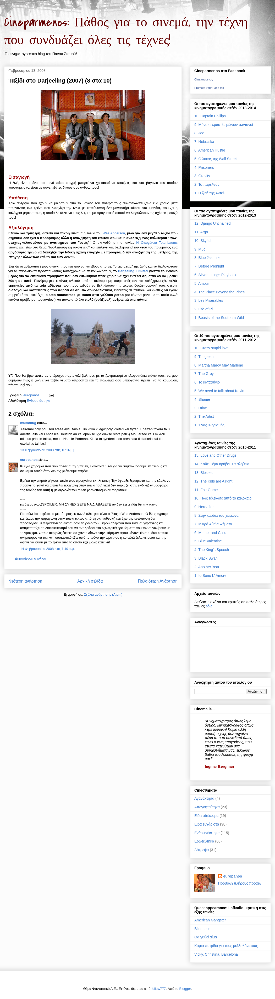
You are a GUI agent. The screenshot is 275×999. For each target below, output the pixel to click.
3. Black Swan (206, 558)
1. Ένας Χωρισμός (209, 425)
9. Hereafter (204, 507)
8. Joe (199, 133)
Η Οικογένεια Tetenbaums (157, 243)
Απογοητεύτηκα (207, 807)
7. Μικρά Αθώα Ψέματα (213, 524)
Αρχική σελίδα (90, 581)
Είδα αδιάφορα (206, 816)
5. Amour (201, 283)
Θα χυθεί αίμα (205, 937)
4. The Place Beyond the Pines (219, 292)
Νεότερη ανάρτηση (25, 581)
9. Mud (200, 249)
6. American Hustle (209, 150)
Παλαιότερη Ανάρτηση (158, 581)
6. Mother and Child (210, 533)
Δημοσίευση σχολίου (30, 558)
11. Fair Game (206, 490)
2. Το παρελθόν (206, 184)
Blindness (202, 929)
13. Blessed (203, 473)
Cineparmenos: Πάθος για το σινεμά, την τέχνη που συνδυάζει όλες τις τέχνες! (126, 31)
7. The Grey (204, 373)
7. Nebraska (204, 142)
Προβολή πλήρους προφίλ (239, 883)
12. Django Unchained (212, 223)
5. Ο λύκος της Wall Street (215, 159)
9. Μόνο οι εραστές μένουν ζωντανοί (223, 125)
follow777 (158, 989)
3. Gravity (202, 176)
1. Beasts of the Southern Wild (219, 318)
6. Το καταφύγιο (207, 382)
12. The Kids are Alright (213, 481)
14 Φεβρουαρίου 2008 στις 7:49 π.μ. (47, 549)
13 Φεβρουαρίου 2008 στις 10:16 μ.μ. (48, 450)
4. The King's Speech (211, 550)
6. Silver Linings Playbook (215, 275)
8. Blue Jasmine (207, 257)
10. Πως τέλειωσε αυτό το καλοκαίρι (223, 498)
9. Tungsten (203, 357)
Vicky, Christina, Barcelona (216, 954)
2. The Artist (204, 416)
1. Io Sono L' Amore (210, 575)
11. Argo (201, 232)
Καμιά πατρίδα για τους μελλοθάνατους (226, 946)
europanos (28, 460)
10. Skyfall (202, 241)
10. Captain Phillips (210, 116)
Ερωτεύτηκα (204, 841)
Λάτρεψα (201, 850)
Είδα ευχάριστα (206, 824)
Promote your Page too (209, 87)
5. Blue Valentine (208, 541)
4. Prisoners (204, 167)
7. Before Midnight (209, 266)
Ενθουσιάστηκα (38, 401)
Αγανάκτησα (204, 798)
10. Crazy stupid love (211, 348)
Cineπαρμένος (203, 79)
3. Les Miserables (208, 300)
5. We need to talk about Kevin (219, 391)
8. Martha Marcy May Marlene (218, 365)
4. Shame (202, 399)
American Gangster (210, 920)
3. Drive (200, 408)
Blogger (185, 989)
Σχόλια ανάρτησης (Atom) (103, 594)
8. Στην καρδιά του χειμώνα (216, 515)
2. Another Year (206, 567)
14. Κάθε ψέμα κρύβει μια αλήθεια (221, 464)
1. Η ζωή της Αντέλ (209, 193)
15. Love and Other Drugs (215, 455)
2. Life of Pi (203, 309)
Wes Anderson (114, 233)
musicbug (28, 423)
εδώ (209, 606)
